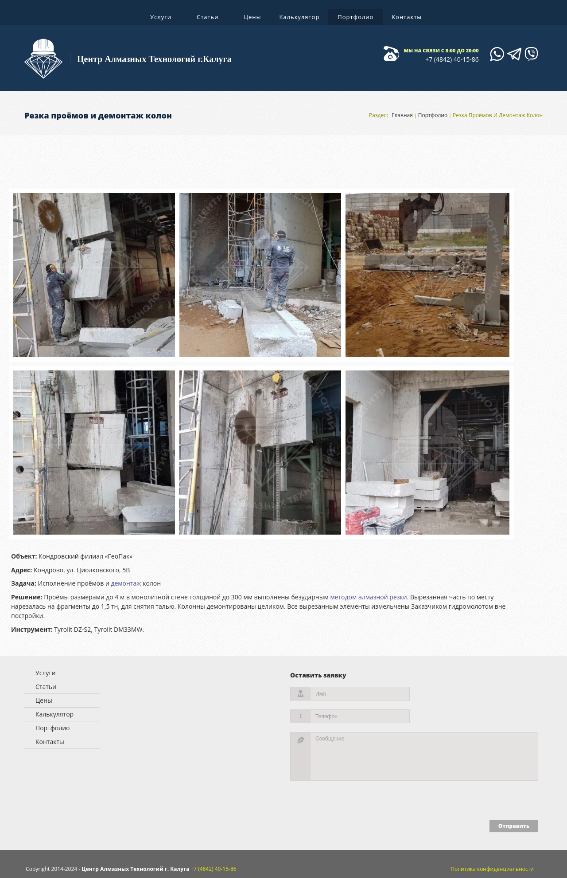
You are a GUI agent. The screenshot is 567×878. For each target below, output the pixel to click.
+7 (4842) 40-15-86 (452, 59)
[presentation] (342, 798)
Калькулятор (299, 17)
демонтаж (126, 583)
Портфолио (355, 17)
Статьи (208, 19)
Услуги (161, 19)
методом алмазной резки (368, 597)
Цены (252, 17)
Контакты (407, 17)
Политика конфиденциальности (492, 869)
